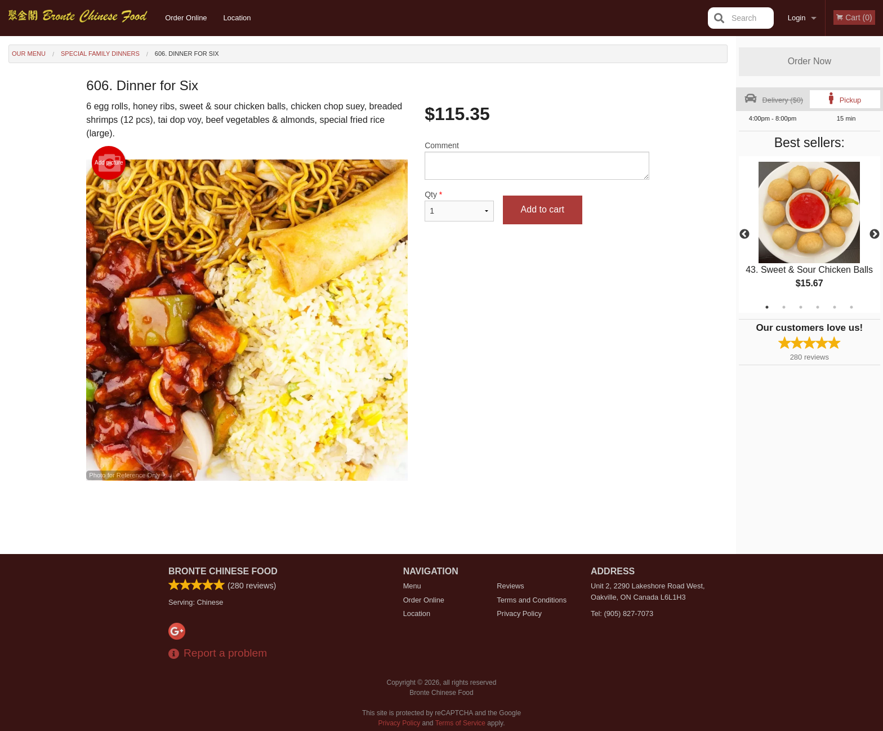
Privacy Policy (519, 613)
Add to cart (542, 209)
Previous (744, 234)
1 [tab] (767, 307)
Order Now (809, 61)
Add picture (109, 163)
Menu (412, 586)
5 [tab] (834, 307)
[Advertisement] (367, 517)
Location (237, 18)
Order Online (186, 18)
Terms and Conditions (532, 600)
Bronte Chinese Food (223, 571)
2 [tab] (784, 307)
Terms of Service (460, 723)
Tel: (622, 613)
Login (797, 18)
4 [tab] (817, 307)
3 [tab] (800, 307)
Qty (459, 205)
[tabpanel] (809, 234)
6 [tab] (851, 307)
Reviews (510, 586)
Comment (537, 160)
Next (874, 234)
